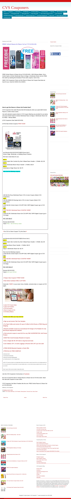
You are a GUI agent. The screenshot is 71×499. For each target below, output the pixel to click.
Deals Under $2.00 (34, 13)
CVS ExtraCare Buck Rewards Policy (44, 446)
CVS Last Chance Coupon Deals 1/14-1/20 (14, 480)
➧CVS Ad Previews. (8, 308)
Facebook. (27, 374)
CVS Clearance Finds (15, 13)
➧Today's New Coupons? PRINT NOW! (13, 278)
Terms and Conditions (41, 475)
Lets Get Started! (40, 435)
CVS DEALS (10, 11)
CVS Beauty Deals (7, 17)
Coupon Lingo (39, 432)
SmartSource (39, 461)
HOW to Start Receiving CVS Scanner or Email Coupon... (48, 445)
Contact (38, 474)
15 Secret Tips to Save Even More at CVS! (45, 430)
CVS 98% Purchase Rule (8, 15)
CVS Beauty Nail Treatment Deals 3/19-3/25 (15, 487)
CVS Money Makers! (35, 11)
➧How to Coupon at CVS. (9, 310)
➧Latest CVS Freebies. (8, 306)
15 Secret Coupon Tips (30, 15)
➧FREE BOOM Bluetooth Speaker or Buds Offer (16, 348)
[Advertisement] (35, 30)
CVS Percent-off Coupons (41, 449)
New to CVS (51, 15)
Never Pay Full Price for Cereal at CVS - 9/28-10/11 (16, 474)
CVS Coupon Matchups (10, 391)
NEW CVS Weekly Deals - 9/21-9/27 (13, 434)
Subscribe (52, 11)
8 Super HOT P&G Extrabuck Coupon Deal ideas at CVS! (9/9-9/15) (62, 107)
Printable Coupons (40, 456)
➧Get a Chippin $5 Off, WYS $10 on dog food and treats (18, 340)
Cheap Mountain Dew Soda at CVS (13, 454)
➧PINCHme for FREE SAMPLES (12, 351)
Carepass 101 (6, 13)
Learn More (57, 485)
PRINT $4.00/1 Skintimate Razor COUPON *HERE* (17, 258)
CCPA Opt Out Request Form (42, 471)
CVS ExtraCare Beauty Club (42, 433)
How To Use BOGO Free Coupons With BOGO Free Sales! (48, 451)
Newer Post (5, 397)
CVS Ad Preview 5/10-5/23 (61, 93)
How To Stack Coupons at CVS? (47, 13)
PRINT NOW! (21, 123)
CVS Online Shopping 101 (42, 15)
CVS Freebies (17, 11)
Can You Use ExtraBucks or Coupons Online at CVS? (61, 126)
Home (5, 11)
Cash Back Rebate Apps (41, 462)
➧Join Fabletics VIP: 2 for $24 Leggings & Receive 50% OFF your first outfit (23, 343)
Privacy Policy (39, 468)
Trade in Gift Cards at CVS (61, 15)
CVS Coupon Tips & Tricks (42, 436)
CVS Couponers (15, 7)
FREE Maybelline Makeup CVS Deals (13, 447)
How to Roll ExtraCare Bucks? (42, 443)
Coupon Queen (53, 41)
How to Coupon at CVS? (61, 11)
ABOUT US (39, 473)
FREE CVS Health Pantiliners (61, 131)
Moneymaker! (23, 391)
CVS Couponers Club (19, 15)
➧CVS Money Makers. (8, 311)
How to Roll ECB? (58, 13)
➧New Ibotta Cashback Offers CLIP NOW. (14, 280)
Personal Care (29, 391)
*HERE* (11, 284)
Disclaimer (39, 470)
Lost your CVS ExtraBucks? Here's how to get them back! (48, 448)
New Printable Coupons (41, 442)
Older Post (45, 397)
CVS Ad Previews (44, 11)
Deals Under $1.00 (25, 13)
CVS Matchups (26, 11)
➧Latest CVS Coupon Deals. (10, 305)
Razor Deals (35, 391)
